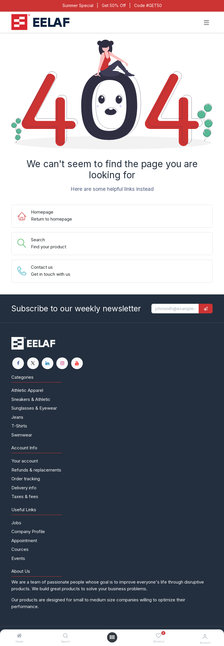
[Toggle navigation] (206, 22)
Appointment (24, 540)
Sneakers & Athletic (30, 399)
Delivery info (23, 487)
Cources (20, 549)
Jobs (16, 522)
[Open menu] (112, 637)
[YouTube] (77, 363)
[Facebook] (18, 363)
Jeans (17, 417)
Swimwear (21, 435)
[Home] (19, 636)
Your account (24, 461)
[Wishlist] (158, 636)
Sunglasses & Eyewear (34, 408)
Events (18, 558)
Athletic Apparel (27, 390)
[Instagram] (62, 363)
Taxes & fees (24, 496)
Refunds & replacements (36, 470)
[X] (33, 363)
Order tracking (25, 478)
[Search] (65, 636)
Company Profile (28, 531)
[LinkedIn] (47, 363)
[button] (206, 309)
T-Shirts (19, 426)
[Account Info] (205, 636)
